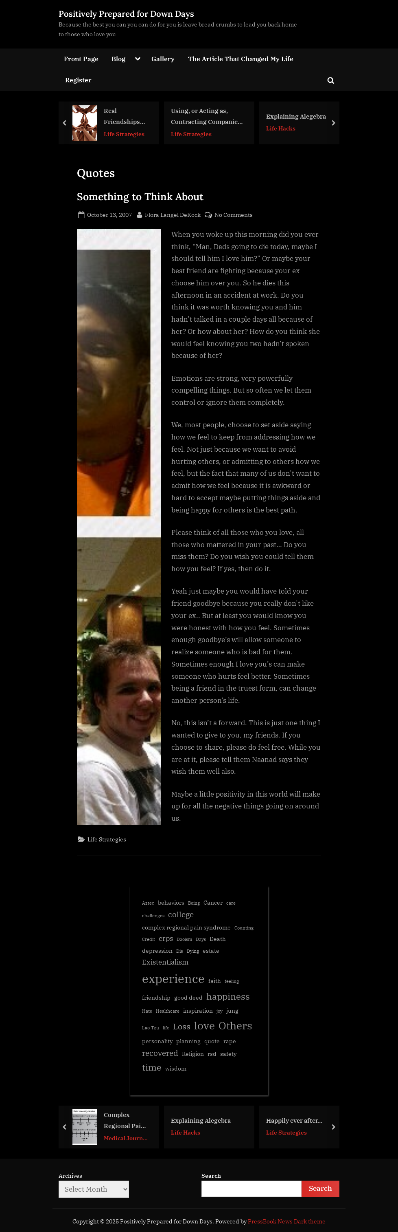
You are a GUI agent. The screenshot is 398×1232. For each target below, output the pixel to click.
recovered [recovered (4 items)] (160, 1053)
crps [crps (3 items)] (166, 938)
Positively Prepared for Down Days (126, 13)
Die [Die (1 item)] (179, 951)
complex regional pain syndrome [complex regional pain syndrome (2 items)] (186, 927)
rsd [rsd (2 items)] (212, 1054)
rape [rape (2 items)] (229, 1041)
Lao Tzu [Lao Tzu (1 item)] (150, 1028)
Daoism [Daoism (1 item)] (184, 939)
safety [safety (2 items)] (228, 1054)
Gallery (163, 58)
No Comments (233, 215)
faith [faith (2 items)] (214, 981)
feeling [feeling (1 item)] (232, 981)
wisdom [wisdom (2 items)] (175, 1068)
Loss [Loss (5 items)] (181, 1026)
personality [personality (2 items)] (157, 1041)
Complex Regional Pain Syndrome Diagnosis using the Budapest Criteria (124, 1121)
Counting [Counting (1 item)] (244, 928)
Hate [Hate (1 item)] (147, 1011)
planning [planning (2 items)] (188, 1041)
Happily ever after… (294, 1120)
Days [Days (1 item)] (201, 939)
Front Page (81, 58)
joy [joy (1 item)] (219, 1011)
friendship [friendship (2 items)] (156, 997)
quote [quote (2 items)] (212, 1041)
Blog (118, 58)
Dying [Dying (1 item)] (193, 951)
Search (211, 1175)
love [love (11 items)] (204, 1025)
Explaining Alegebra (296, 116)
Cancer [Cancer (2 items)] (213, 902)
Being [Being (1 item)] (194, 903)
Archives (70, 1175)
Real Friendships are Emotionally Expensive (122, 116)
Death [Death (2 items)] (218, 939)
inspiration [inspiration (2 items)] (198, 1010)
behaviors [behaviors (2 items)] (171, 902)
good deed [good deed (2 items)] (188, 997)
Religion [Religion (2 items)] (193, 1054)
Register (78, 79)
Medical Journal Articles (126, 1138)
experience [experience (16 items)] (173, 978)
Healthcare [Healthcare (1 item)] (167, 1011)
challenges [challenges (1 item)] (153, 915)
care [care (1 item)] (231, 903)
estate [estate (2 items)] (211, 950)
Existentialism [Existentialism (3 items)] (165, 962)
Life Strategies (124, 133)
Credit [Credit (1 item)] (148, 939)
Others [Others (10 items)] (235, 1025)
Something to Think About (140, 196)
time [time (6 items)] (152, 1067)
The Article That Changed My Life (240, 58)
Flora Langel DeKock (173, 214)
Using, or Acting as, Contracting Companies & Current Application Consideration (206, 116)
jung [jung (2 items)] (232, 1010)
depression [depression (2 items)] (157, 950)
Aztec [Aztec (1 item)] (148, 903)
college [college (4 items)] (181, 914)
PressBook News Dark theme (287, 1221)
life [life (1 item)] (166, 1028)
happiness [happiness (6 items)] (228, 996)
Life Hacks (280, 128)
